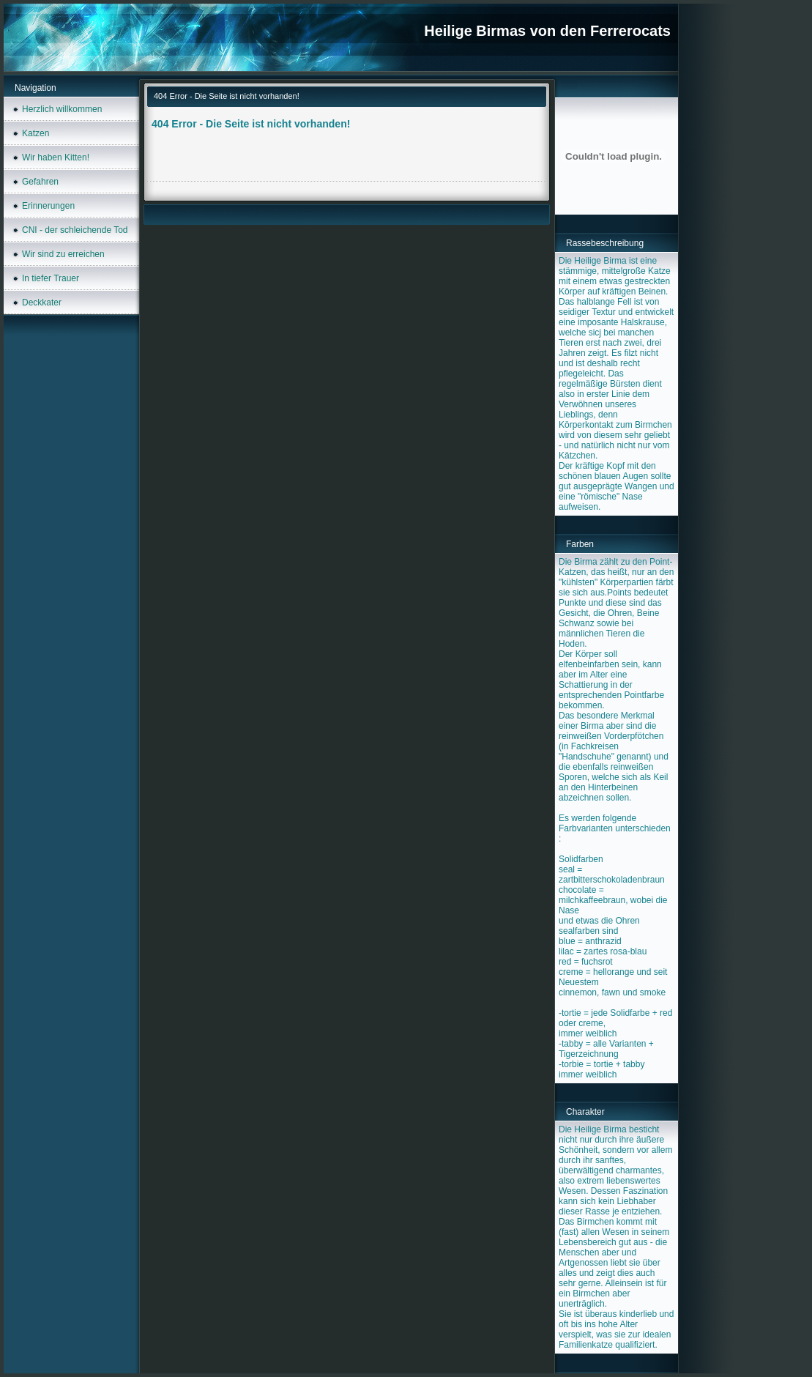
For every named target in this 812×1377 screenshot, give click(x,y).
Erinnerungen (48, 206)
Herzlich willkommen (62, 109)
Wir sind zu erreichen (63, 254)
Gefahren (40, 182)
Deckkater (42, 302)
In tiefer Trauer (50, 278)
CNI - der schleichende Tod (75, 230)
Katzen (35, 133)
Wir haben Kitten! (55, 157)
